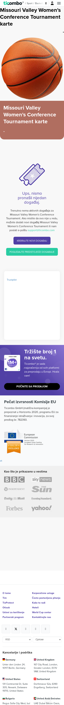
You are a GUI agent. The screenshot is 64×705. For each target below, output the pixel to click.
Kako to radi (38, 602)
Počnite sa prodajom (32, 386)
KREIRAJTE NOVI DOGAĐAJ (32, 240)
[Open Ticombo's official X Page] (16, 629)
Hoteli (35, 607)
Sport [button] (29, 3)
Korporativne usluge (43, 593)
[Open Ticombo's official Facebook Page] (12, 369)
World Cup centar (41, 612)
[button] (13, 3)
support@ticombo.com (41, 230)
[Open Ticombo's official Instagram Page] (26, 629)
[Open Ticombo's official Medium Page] (35, 629)
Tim (5, 598)
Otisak (6, 607)
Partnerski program (13, 617)
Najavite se (52, 3)
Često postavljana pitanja (46, 598)
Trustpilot (12, 279)
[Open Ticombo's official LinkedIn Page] (45, 629)
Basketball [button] (40, 3)
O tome (7, 593)
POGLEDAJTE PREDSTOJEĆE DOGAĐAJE (32, 252)
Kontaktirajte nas (41, 617)
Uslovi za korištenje (13, 612)
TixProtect (8, 602)
